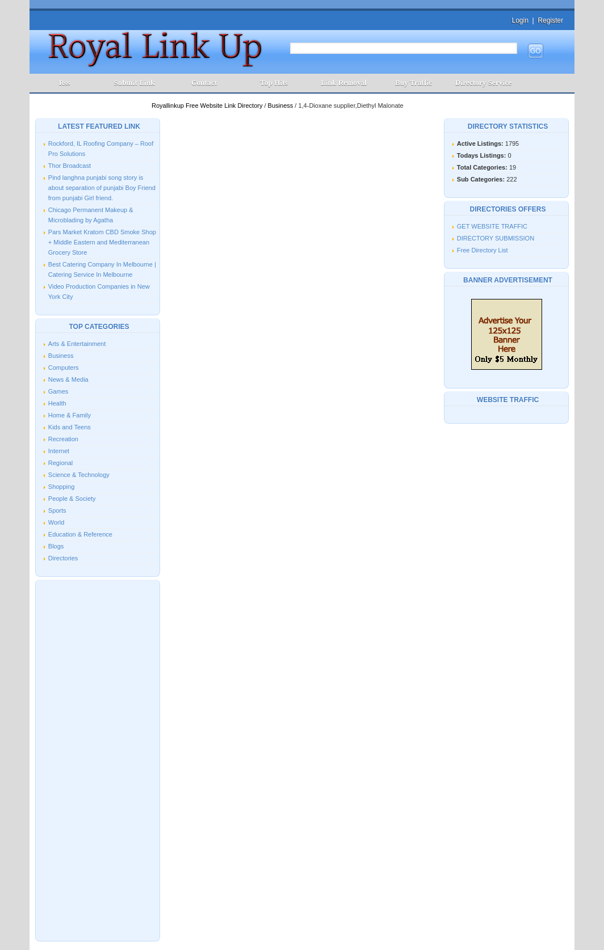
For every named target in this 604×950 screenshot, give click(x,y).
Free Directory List (482, 250)
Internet (58, 450)
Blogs (56, 546)
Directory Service (483, 82)
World (56, 522)
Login (519, 20)
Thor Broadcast (69, 165)
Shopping (61, 486)
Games (58, 391)
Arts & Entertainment (77, 343)
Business (281, 105)
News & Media (68, 379)
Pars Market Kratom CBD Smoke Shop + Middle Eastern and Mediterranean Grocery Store (102, 242)
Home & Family (69, 415)
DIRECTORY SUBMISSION (495, 238)
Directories (63, 558)
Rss (64, 82)
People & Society (72, 498)
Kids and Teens (69, 427)
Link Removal (344, 82)
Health (57, 403)
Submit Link (134, 82)
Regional (60, 462)
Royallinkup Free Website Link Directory (208, 105)
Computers (63, 367)
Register (550, 20)
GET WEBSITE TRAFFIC (492, 226)
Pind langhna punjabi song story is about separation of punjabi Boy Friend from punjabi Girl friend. (102, 187)
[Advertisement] (97, 759)
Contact (204, 82)
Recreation (63, 439)
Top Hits (274, 82)
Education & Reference (80, 534)
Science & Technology (79, 474)
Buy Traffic (413, 82)
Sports (57, 510)
